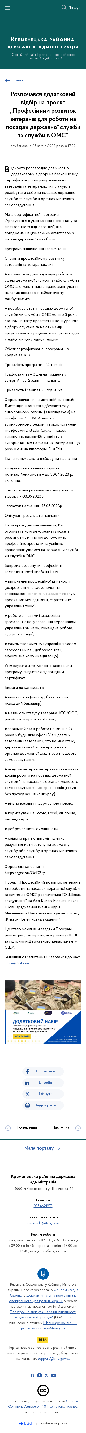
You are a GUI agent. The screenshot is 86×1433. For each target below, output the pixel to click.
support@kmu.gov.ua (54, 1359)
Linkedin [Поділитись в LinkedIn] (45, 1082)
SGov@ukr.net (18, 963)
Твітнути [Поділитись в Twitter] (45, 1094)
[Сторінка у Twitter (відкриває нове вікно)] (46, 1375)
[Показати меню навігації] (7, 8)
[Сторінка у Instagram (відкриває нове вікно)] (39, 1375)
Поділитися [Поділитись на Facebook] (45, 1071)
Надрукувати (45, 1105)
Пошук (75, 8)
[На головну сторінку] (43, 41)
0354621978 (43, 1206)
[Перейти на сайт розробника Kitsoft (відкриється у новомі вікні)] (26, 1423)
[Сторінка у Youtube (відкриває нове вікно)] (53, 1375)
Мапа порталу (39, 1148)
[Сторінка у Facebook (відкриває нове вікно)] (32, 1375)
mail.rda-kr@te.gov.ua (43, 1223)
